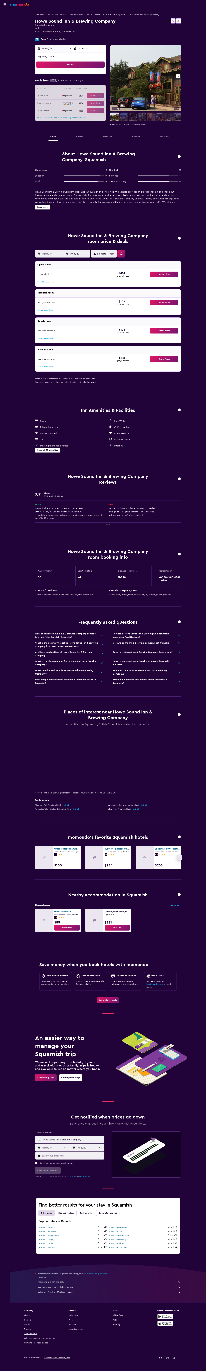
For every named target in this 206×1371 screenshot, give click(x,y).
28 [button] (91, 103)
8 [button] (98, 82)
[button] (5, 4)
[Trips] (5, 39)
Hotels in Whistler (117, 1244)
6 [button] (84, 82)
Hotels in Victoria (47, 1248)
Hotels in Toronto (47, 1227)
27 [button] (84, 103)
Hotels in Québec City (119, 1236)
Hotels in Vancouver (118, 1227)
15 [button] (98, 89)
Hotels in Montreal (47, 1231)
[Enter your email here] (72, 1156)
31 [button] (64, 110)
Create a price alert (155, 984)
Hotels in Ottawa (46, 1244)
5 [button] (77, 82)
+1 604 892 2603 (43, 35)
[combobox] (72, 1140)
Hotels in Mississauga (118, 1240)
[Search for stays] (5, 19)
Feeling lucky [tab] (86, 1213)
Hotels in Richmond (118, 1248)
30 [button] (57, 110)
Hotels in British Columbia (97, 15)
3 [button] (64, 82)
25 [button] (71, 103)
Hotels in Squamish (117, 15)
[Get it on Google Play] (165, 1316)
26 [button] (77, 103)
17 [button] (64, 96)
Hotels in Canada (76, 15)
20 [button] (84, 96)
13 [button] (85, 89)
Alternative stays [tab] (66, 1213)
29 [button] (98, 103)
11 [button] (71, 89)
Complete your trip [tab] (108, 1213)
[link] (67, 928)
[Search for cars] (5, 25)
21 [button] (91, 96)
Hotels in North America (56, 15)
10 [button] (64, 89)
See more (174, 905)
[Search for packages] (5, 31)
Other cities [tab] (46, 1213)
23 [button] (57, 103)
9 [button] (57, 89)
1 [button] (98, 75)
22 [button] (98, 96)
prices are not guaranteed (97, 1274)
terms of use (71, 1176)
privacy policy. (86, 1176)
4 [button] (71, 82)
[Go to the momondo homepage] (19, 4)
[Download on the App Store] (165, 1323)
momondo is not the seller (109, 1282)
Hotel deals (39, 15)
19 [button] (78, 96)
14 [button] (91, 89)
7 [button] (91, 82)
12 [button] (78, 89)
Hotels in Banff (115, 1231)
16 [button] (57, 96)
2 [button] (57, 82)
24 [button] (64, 103)
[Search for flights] (5, 13)
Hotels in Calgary (47, 1240)
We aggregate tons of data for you (109, 1287)
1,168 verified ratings (57, 39)
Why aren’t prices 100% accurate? (109, 1292)
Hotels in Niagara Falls (49, 1236)
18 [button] (71, 96)
